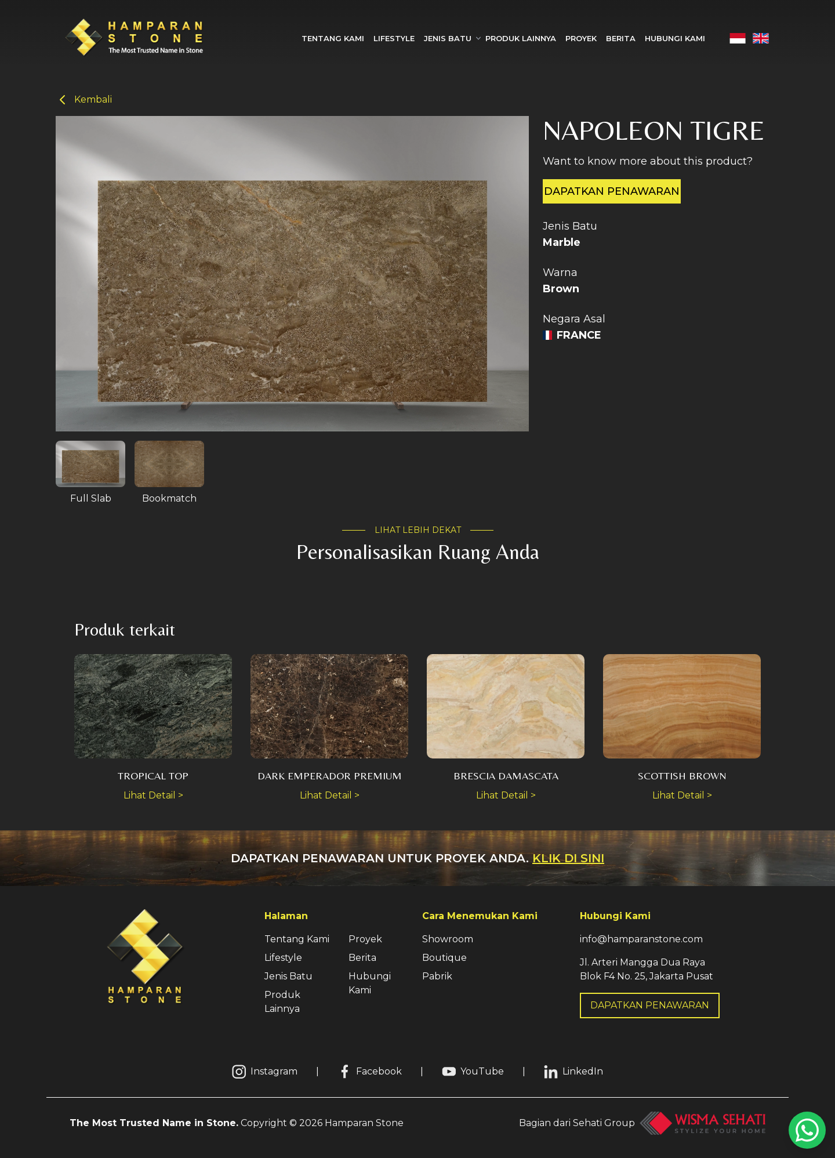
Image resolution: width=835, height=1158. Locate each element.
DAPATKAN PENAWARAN (649, 1005)
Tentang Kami (333, 38)
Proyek (581, 38)
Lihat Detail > (153, 795)
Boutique (444, 957)
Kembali (84, 100)
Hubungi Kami (675, 38)
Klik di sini (568, 858)
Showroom (447, 939)
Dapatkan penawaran (612, 191)
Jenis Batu (288, 976)
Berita (621, 38)
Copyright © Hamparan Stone (237, 1122)
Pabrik (437, 976)
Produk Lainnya (520, 38)
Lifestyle (394, 38)
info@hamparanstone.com (641, 939)
